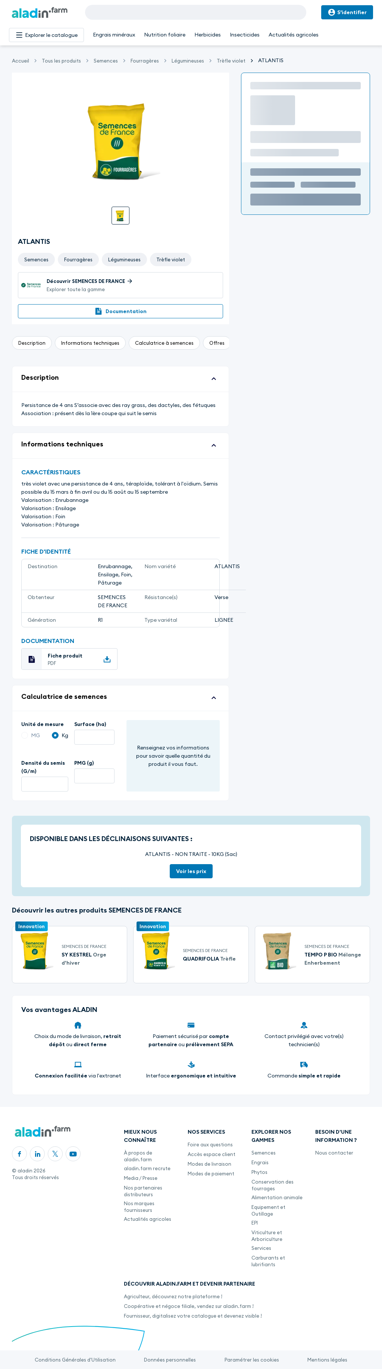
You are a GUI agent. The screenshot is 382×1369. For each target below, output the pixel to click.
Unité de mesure (42, 724)
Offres (217, 343)
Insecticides (245, 34)
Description (32, 343)
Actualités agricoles (294, 34)
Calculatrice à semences (164, 343)
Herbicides (207, 34)
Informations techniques (90, 343)
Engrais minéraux (114, 34)
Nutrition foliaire (164, 34)
